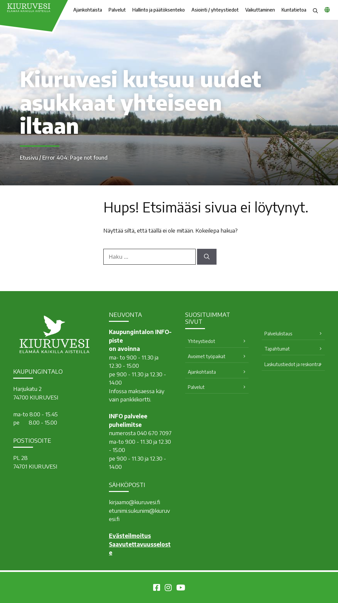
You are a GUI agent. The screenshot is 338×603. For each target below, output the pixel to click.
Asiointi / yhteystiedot (215, 10)
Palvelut (117, 10)
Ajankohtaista (87, 10)
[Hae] (207, 257)
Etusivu (29, 157)
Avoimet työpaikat (206, 356)
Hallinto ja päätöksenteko (158, 10)
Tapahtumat (277, 349)
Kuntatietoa (294, 10)
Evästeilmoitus (130, 535)
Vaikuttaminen (260, 10)
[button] (315, 10)
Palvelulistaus (278, 333)
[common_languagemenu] (327, 9)
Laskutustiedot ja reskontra (292, 364)
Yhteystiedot (201, 341)
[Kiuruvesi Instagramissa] (168, 588)
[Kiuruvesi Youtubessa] (181, 588)
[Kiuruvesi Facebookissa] (157, 588)
